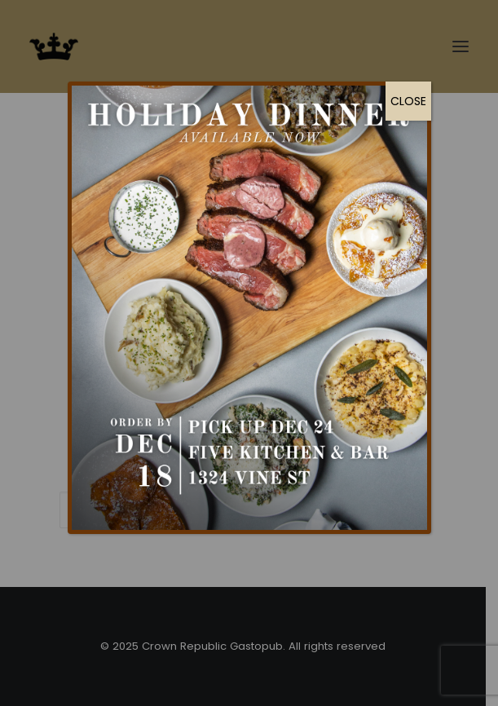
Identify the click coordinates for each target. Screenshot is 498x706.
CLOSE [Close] (408, 101)
